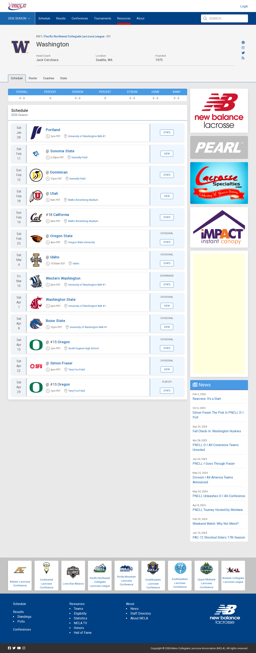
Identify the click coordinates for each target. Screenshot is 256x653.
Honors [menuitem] (79, 628)
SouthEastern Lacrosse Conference (153, 583)
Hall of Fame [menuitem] (83, 633)
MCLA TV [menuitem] (80, 623)
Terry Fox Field (76, 369)
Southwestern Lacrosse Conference (180, 583)
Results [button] (61, 18)
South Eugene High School (83, 348)
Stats (63, 78)
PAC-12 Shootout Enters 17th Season (219, 537)
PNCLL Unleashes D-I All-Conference (219, 496)
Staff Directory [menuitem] (140, 613)
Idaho (54, 257)
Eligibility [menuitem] (80, 613)
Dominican (59, 172)
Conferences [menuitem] (22, 629)
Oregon (64, 342)
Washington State (61, 299)
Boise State (55, 321)
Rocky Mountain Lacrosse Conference (126, 580)
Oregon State (61, 236)
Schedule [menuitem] (44, 18)
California (61, 215)
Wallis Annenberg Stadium (83, 199)
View (167, 153)
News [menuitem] (134, 609)
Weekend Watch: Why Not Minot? (216, 524)
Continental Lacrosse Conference (46, 583)
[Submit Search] (205, 18)
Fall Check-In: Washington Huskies (217, 431)
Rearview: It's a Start (207, 399)
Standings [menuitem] (24, 617)
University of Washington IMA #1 (87, 136)
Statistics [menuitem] (80, 618)
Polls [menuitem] (21, 621)
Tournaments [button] (102, 18)
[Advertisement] (219, 314)
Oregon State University (81, 242)
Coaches (48, 78)
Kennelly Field (79, 157)
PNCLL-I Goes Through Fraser (214, 463)
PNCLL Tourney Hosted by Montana (218, 510)
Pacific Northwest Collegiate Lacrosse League (74, 36)
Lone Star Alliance (73, 583)
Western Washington (63, 278)
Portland (53, 130)
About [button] (140, 18)
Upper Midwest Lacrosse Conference (206, 583)
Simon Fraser (61, 363)
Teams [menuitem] (78, 609)
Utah (54, 193)
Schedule (17, 78)
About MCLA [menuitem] (139, 618)
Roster (33, 78)
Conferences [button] (80, 18)
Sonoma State (62, 151)
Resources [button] (124, 18)
